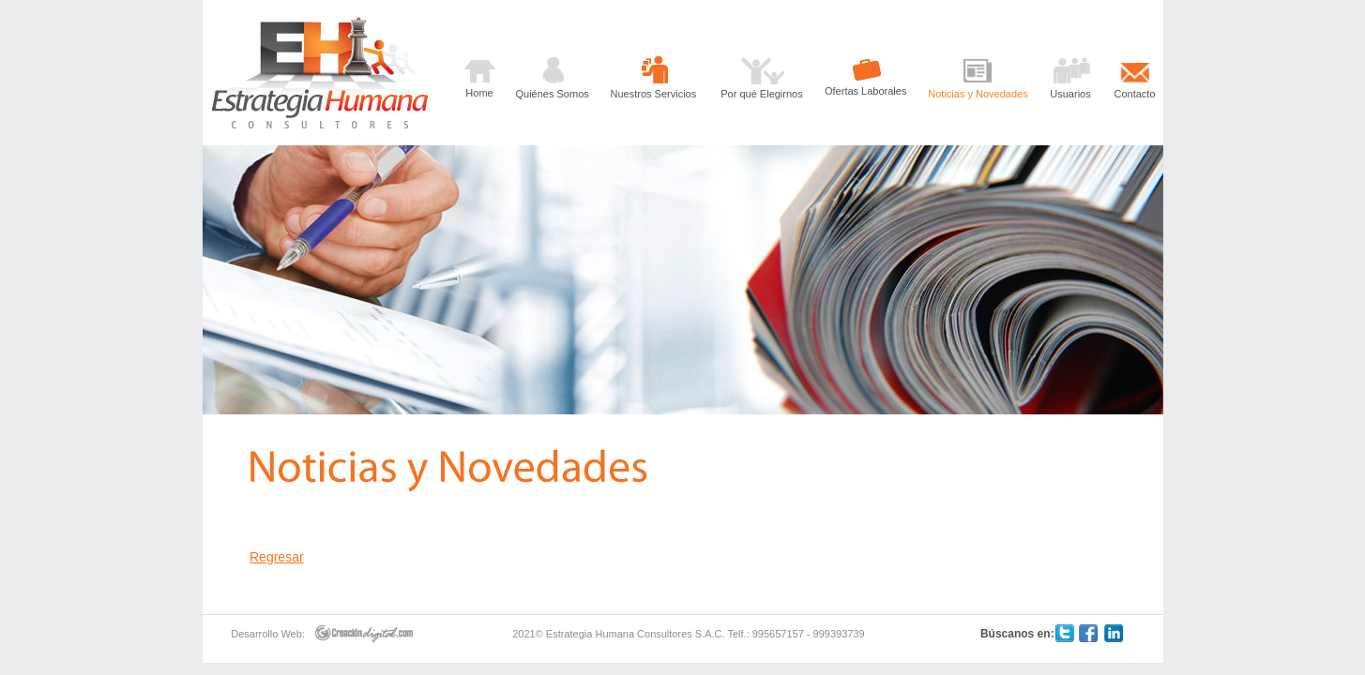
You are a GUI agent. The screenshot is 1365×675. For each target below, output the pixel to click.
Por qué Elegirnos (761, 93)
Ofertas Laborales (865, 91)
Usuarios (1070, 93)
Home (479, 92)
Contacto (1134, 93)
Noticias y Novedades (977, 93)
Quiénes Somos (552, 93)
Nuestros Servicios (654, 93)
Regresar (277, 556)
